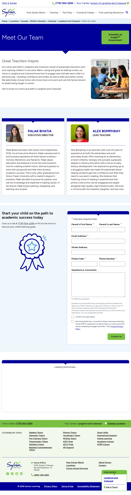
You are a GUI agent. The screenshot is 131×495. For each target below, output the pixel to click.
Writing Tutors (69, 439)
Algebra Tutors (36, 433)
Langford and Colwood (69, 22)
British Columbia (38, 22)
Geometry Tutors (37, 436)
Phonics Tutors (70, 433)
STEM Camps (103, 445)
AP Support (68, 448)
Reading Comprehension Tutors (40, 449)
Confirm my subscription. (85, 318)
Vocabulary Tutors (71, 436)
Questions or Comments (83, 270)
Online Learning (104, 439)
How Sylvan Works (75, 463)
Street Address (79, 248)
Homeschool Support (107, 436)
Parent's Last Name (110, 225)
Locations (14, 22)
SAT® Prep (68, 442)
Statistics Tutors (36, 445)
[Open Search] (127, 12)
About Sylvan (105, 463)
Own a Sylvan (9, 3)
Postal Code (78, 259)
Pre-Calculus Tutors (38, 439)
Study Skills (102, 433)
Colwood (52, 22)
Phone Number (108, 259)
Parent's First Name (82, 225)
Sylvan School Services (77, 469)
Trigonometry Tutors (38, 442)
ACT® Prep (68, 445)
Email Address (79, 237)
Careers (102, 466)
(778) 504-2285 (26, 224)
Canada (24, 22)
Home (4, 22)
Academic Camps (105, 442)
